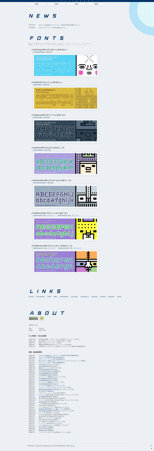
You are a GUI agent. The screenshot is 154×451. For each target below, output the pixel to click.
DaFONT (31, 296)
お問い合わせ (70, 446)
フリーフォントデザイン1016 (47, 362)
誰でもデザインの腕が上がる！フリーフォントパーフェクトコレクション (59, 361)
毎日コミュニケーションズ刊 (65, 389)
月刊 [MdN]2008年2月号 (45, 373)
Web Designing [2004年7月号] (47, 389)
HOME (36, 4)
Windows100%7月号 (44, 402)
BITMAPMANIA (64, 296)
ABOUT (96, 4)
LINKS (76, 4)
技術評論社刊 (74, 355)
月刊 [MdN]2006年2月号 (45, 380)
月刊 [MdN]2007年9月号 (45, 375)
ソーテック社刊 (66, 387)
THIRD (49, 296)
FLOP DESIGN (40, 296)
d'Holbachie (111, 296)
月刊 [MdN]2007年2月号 (45, 378)
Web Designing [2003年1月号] (47, 411)
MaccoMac (95, 296)
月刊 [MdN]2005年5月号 (45, 384)
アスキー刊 (57, 368)
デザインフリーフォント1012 (47, 27)
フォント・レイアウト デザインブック (50, 387)
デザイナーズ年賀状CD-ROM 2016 (48, 357)
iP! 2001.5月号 (43, 427)
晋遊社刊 (57, 371)
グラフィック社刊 (65, 432)
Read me (82, 44)
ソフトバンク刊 (60, 421)
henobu (119, 296)
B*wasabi (103, 296)
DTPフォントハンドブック (46, 418)
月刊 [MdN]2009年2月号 (45, 366)
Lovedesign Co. (84, 296)
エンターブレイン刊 (58, 386)
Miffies (55, 296)
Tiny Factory (74, 296)
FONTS (56, 4)
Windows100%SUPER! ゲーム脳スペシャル (51, 409)
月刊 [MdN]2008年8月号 (45, 369)
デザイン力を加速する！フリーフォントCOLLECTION (54, 25)
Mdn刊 (61, 357)
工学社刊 (57, 418)
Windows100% (43, 430)
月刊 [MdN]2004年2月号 (45, 396)
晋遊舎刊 (50, 391)
